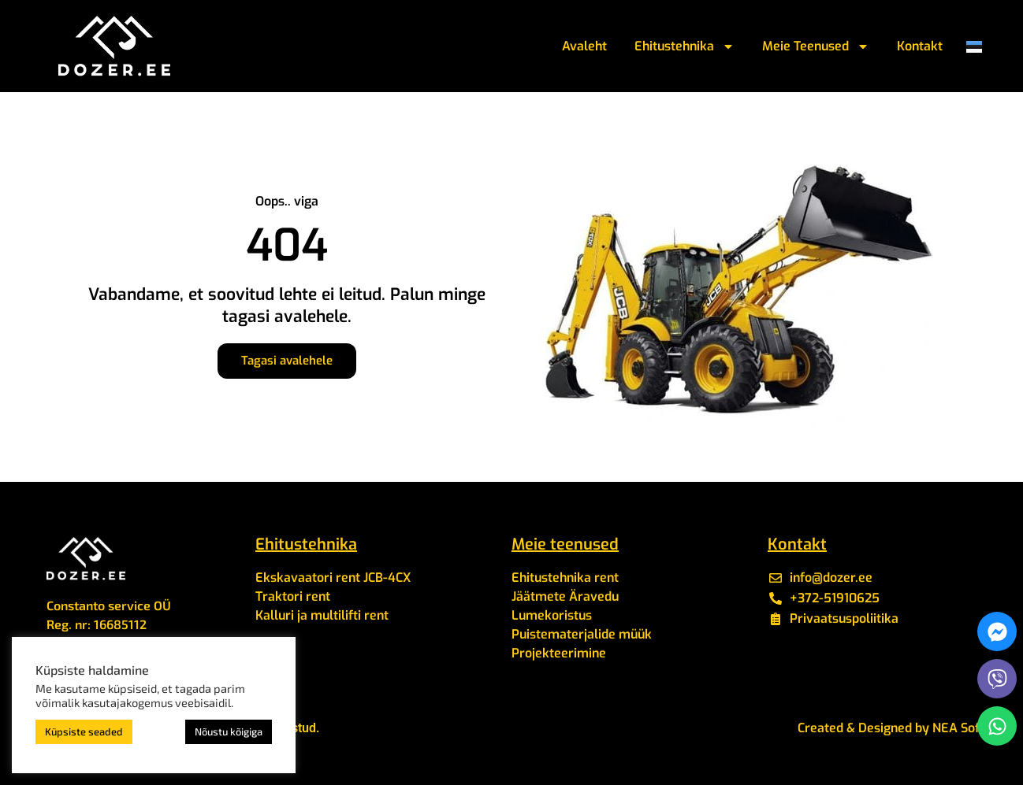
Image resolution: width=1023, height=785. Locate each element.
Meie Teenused (815, 46)
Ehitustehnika (684, 46)
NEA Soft (958, 728)
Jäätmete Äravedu (565, 596)
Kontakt (920, 46)
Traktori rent (292, 596)
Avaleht (584, 46)
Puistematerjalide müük (582, 634)
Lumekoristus (552, 615)
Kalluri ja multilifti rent (322, 615)
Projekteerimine (559, 653)
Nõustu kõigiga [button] (228, 731)
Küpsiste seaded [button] (84, 731)
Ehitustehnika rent (565, 577)
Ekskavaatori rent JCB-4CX (333, 577)
